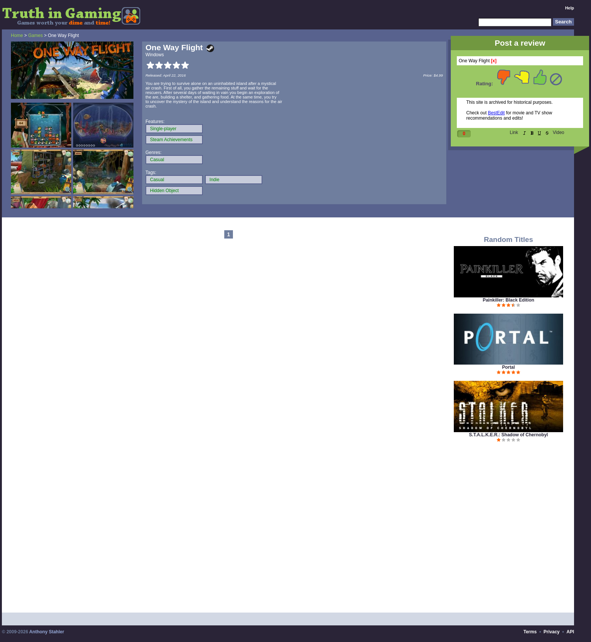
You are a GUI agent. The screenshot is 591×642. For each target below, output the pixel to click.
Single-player (163, 128)
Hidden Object (164, 190)
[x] (494, 60)
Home (17, 35)
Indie (214, 179)
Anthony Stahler (46, 631)
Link (514, 132)
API (570, 631)
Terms (530, 631)
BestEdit (496, 112)
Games (35, 35)
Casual (157, 159)
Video (558, 132)
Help (569, 8)
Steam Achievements (171, 139)
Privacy (552, 631)
